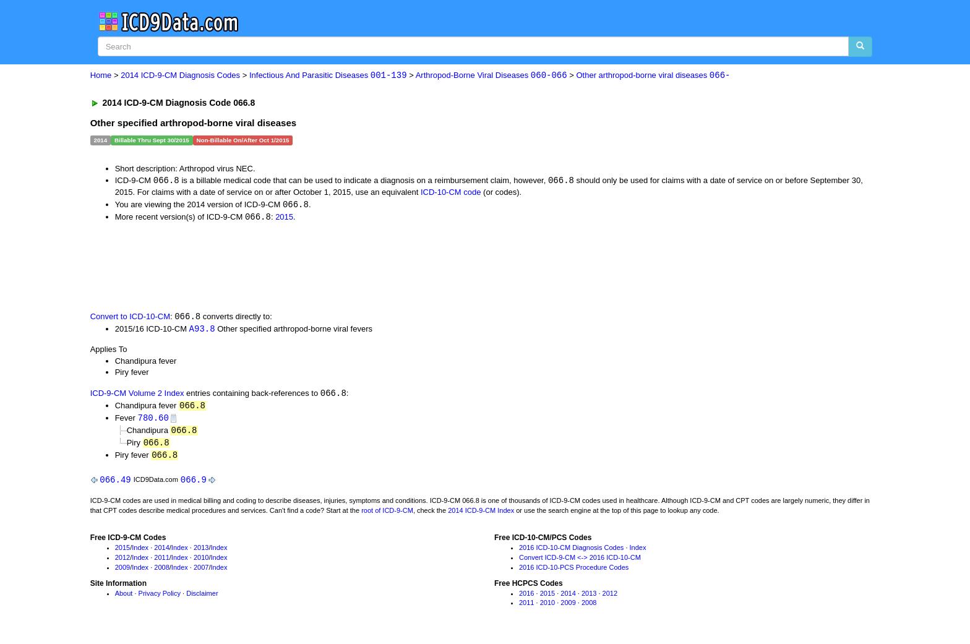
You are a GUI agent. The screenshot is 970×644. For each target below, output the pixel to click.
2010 (201, 561)
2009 (122, 571)
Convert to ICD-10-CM (130, 318)
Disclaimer (202, 597)
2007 (201, 571)
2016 (526, 597)
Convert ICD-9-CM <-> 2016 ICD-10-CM (580, 561)
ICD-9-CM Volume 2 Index (137, 395)
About (124, 597)
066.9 (194, 484)
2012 (122, 561)
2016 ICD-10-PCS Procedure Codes (574, 571)
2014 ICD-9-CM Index (481, 514)
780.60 (153, 420)
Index (140, 552)
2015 (284, 218)
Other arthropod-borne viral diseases (654, 75)
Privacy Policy (160, 597)
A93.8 (202, 331)
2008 (161, 571)
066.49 (115, 484)
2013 (201, 552)
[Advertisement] (311, 267)
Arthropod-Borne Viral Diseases (491, 75)
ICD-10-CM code (451, 192)
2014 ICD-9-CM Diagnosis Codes (180, 75)
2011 (161, 561)
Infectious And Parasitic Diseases (328, 75)
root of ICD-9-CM (387, 514)
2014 (161, 552)
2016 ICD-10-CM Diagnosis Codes (571, 552)
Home (101, 75)
